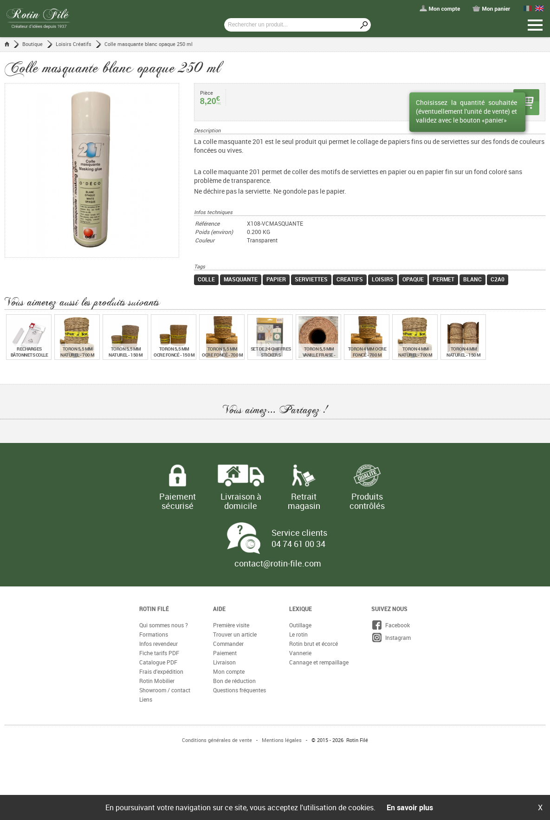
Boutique (32, 43)
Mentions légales (282, 739)
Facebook (390, 625)
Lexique (300, 608)
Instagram (391, 637)
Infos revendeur (158, 643)
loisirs (383, 279)
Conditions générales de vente (217, 739)
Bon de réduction (234, 680)
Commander (228, 643)
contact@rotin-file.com (277, 563)
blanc (472, 279)
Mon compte (229, 671)
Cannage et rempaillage (319, 662)
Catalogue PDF (158, 662)
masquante (241, 279)
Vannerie (300, 653)
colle (206, 279)
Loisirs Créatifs (73, 43)
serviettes (311, 279)
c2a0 (498, 279)
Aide (219, 608)
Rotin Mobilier (157, 680)
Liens (145, 699)
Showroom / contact (164, 690)
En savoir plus (410, 807)
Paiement (225, 653)
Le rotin (298, 634)
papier (276, 279)
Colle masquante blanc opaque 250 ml (148, 43)
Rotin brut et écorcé (313, 643)
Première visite (231, 625)
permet (443, 279)
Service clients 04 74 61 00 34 (299, 538)
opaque (413, 279)
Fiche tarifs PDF (159, 653)
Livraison (224, 662)
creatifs (349, 279)
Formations (153, 634)
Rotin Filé (154, 608)
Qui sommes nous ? (163, 625)
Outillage (300, 625)
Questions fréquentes (239, 690)
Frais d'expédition (161, 671)
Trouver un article (235, 634)
